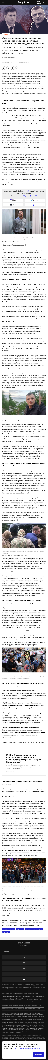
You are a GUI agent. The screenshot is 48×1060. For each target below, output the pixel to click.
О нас (5, 948)
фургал (27, 929)
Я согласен (38, 1054)
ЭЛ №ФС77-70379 (17, 987)
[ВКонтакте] (24, 968)
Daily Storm (24, 2)
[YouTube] (24, 963)
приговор (5, 932)
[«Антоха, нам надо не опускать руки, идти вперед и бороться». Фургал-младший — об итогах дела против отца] (3, 68)
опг (22, 929)
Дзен (31, 196)
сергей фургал (37, 929)
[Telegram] (24, 957)
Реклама (6, 951)
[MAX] (24, 979)
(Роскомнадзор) (38, 986)
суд (17, 929)
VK (36, 196)
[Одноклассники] (24, 974)
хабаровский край (8, 929)
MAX (27, 191)
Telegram (26, 196)
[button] (3, 3)
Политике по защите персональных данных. (28, 993)
